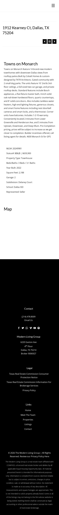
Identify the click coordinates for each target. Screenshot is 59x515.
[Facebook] (19, 328)
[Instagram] (27, 328)
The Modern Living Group (27, 452)
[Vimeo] (30, 328)
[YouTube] (34, 328)
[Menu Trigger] (53, 5)
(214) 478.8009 (28, 316)
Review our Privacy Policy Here (34, 456)
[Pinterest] (38, 328)
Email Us (28, 320)
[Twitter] (23, 328)
